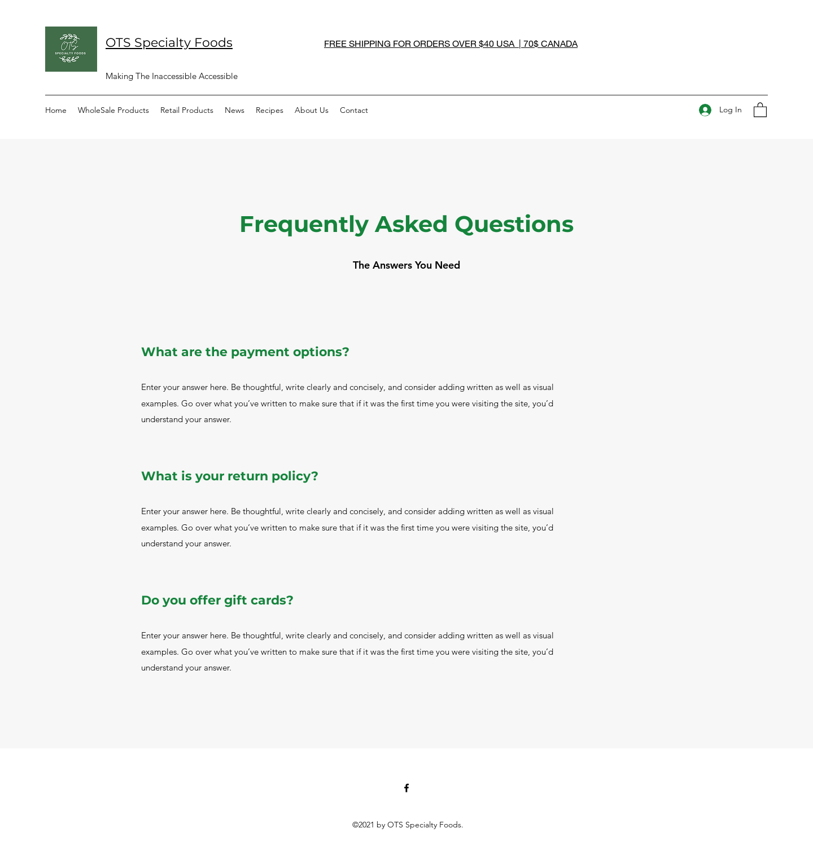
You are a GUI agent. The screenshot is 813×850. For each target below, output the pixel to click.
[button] (760, 109)
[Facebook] (406, 788)
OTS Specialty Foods (169, 42)
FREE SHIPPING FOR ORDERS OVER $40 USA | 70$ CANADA (451, 43)
